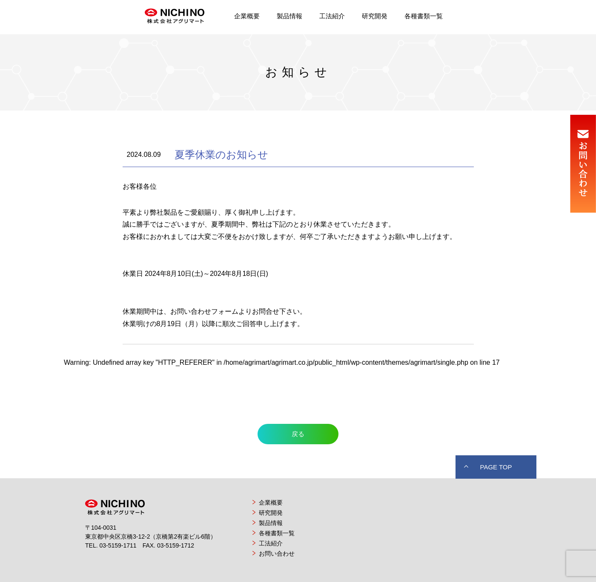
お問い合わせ (277, 553)
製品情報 (289, 16)
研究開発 (374, 16)
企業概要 (247, 16)
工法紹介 (332, 16)
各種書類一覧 (423, 16)
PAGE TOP (496, 467)
